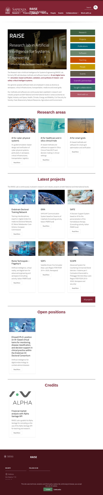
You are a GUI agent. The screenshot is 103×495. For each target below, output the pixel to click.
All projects (88, 305)
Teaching (44, 18)
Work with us (86, 18)
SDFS (43, 266)
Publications (83, 51)
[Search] (95, 7)
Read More (17, 168)
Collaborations (71, 18)
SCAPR (73, 266)
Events (60, 18)
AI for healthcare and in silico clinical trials (51, 145)
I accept (48, 489)
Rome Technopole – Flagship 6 (20, 268)
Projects (26, 18)
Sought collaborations (82, 93)
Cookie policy (57, 489)
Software (35, 18)
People (53, 18)
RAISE (34, 462)
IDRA (43, 215)
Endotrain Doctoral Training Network (20, 216)
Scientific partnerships (83, 86)
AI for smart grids (77, 143)
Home (7, 18)
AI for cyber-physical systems (21, 145)
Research (15, 18)
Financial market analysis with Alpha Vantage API (20, 419)
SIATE (72, 215)
